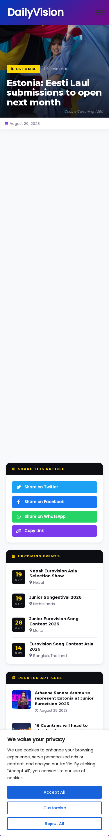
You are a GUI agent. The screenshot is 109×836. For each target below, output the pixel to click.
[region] (54, 783)
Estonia (23, 69)
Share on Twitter (37, 487)
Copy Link (30, 531)
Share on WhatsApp (40, 516)
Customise (54, 808)
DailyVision (35, 12)
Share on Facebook (40, 502)
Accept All (54, 792)
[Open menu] (100, 12)
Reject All (54, 823)
